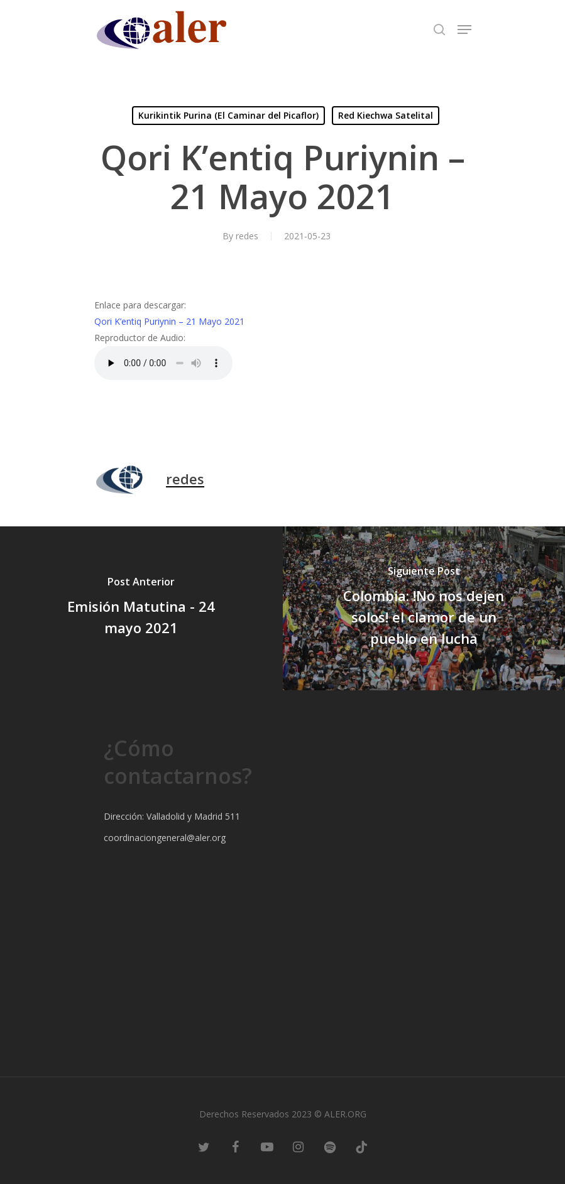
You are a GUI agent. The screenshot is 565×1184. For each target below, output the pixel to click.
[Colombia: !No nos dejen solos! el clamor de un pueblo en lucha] (424, 608)
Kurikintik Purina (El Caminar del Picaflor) (228, 115)
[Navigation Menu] (464, 29)
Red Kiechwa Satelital (385, 115)
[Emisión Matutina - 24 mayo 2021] (141, 608)
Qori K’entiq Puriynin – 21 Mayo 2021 (169, 321)
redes (247, 236)
